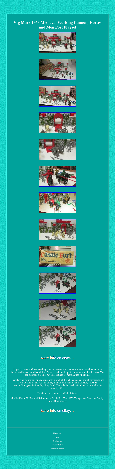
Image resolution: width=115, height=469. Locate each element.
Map (57, 437)
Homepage (57, 433)
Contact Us (57, 441)
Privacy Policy (57, 445)
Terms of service (57, 449)
